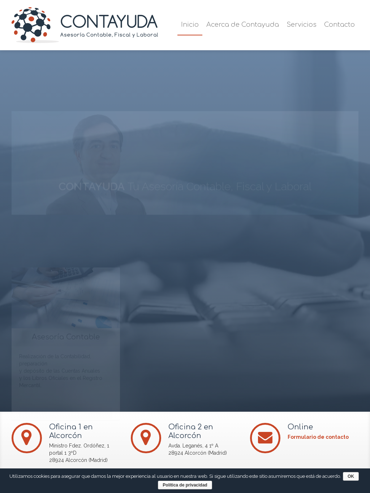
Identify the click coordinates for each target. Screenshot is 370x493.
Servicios (302, 24)
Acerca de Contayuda (242, 24)
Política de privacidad (186, 485)
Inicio (190, 24)
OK (352, 476)
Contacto (339, 24)
